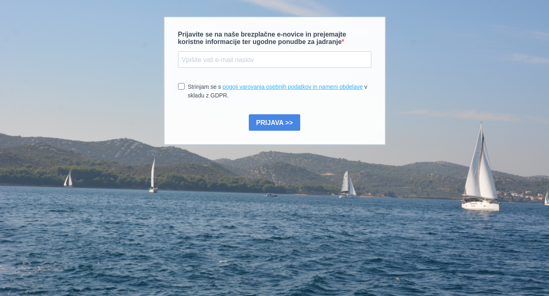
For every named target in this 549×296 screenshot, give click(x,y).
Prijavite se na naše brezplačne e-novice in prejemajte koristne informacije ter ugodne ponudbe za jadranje (262, 38)
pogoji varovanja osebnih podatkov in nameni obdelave (292, 86)
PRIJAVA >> (274, 122)
